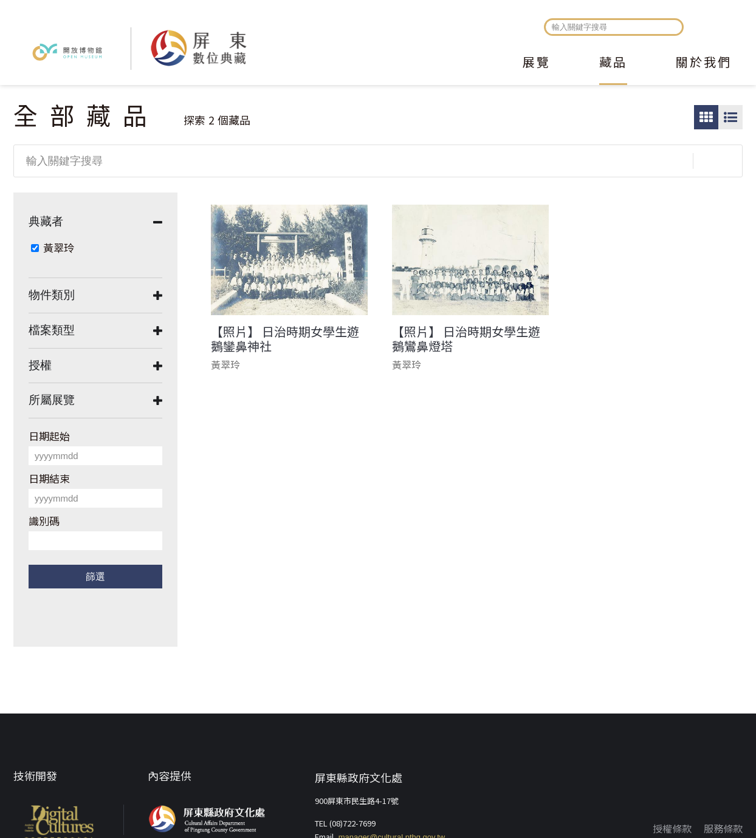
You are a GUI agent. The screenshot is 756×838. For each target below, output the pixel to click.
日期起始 (49, 435)
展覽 (537, 63)
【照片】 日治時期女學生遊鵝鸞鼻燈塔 (466, 338)
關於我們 (704, 63)
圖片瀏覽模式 (706, 117)
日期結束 (49, 478)
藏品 (613, 63)
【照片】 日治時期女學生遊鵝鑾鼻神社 (285, 338)
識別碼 (44, 520)
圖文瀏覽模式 (730, 117)
